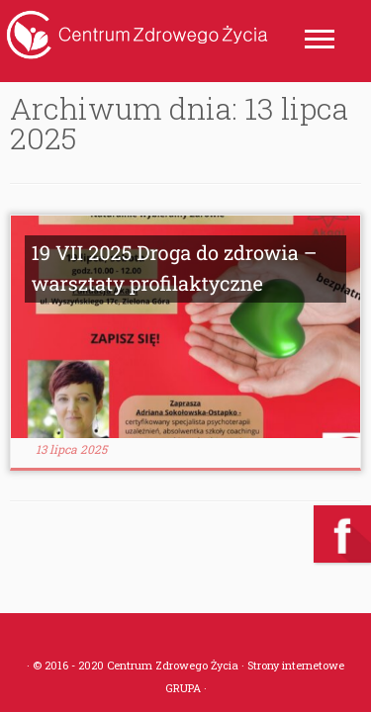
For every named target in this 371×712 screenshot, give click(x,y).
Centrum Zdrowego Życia (172, 665)
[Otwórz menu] (319, 40)
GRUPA (183, 687)
